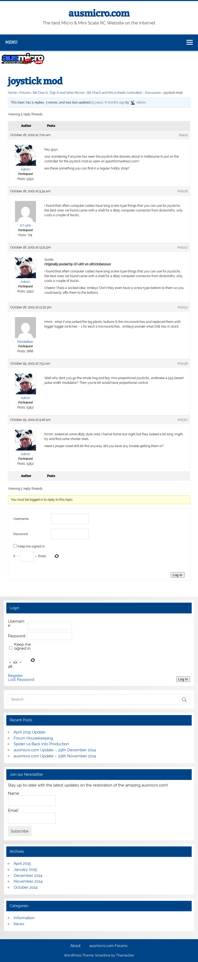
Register (15, 676)
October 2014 (26, 887)
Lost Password (21, 680)
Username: (21, 519)
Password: (20, 534)
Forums (24, 93)
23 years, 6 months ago (108, 102)
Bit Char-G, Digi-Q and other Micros (59, 93)
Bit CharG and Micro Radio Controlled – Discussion (124, 93)
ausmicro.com (99, 13)
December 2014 (28, 875)
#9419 (183, 135)
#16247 (183, 247)
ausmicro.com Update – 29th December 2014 (55, 750)
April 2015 (22, 863)
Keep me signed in (31, 546)
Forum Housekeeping (33, 738)
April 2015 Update (29, 732)
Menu (11, 42)
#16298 (182, 363)
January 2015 (25, 869)
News (19, 924)
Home (12, 93)
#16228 (183, 191)
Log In (178, 575)
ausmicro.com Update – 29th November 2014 (55, 756)
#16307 (183, 420)
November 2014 (28, 881)
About (75, 946)
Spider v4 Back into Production (41, 744)
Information (24, 918)
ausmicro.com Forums (109, 946)
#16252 (183, 307)
